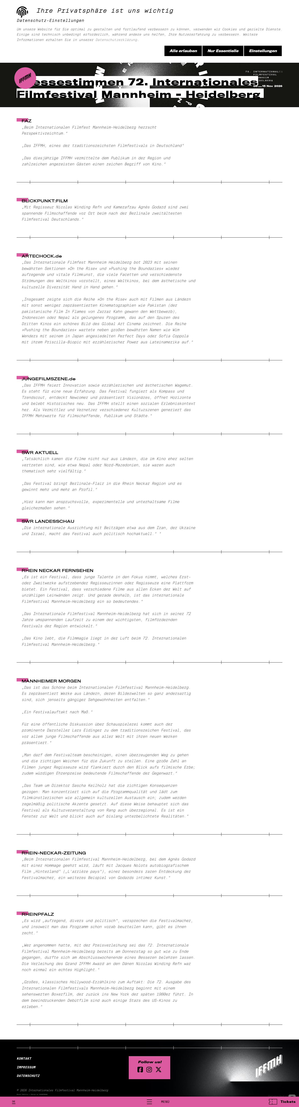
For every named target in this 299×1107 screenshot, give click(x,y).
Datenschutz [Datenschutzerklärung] (28, 1076)
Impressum (26, 1067)
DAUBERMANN (43, 1094)
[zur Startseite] (26, 24)
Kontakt (24, 1058)
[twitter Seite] (158, 1069)
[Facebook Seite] (140, 1069)
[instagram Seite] (149, 1069)
